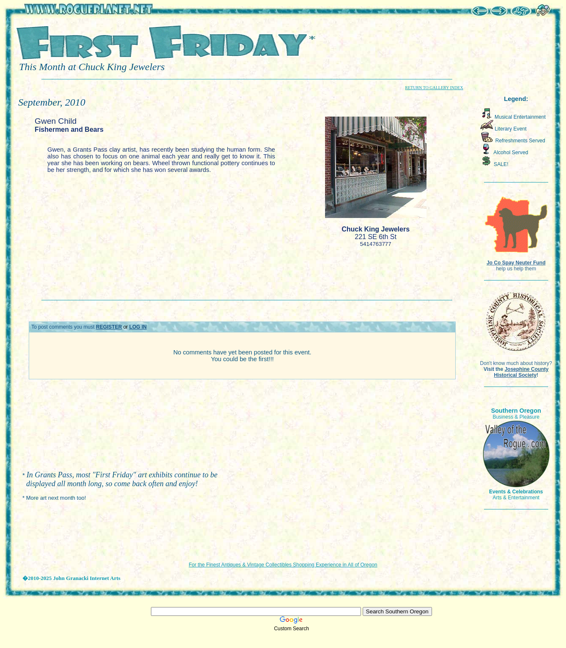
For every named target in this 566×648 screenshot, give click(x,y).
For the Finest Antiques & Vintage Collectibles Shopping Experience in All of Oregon (283, 565)
